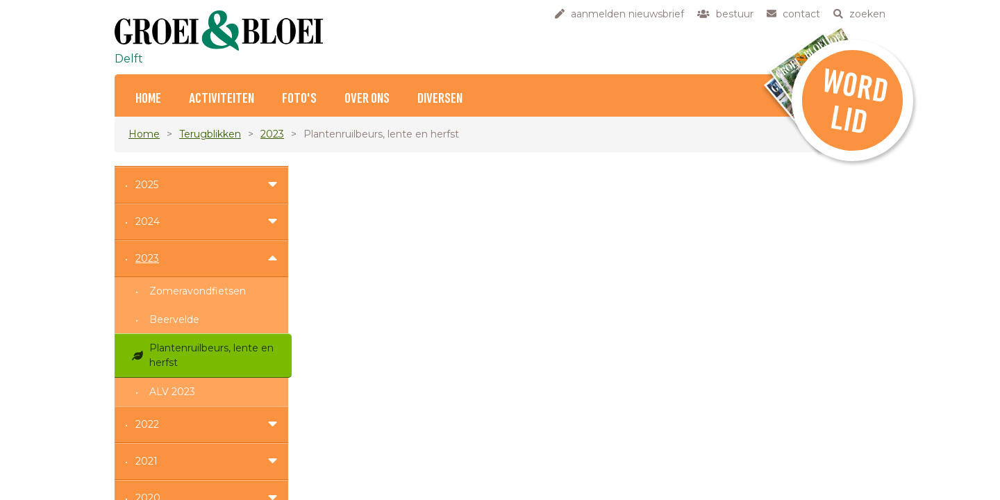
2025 (146, 184)
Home (148, 99)
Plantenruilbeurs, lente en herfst (211, 355)
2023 (272, 134)
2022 (147, 424)
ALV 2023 (172, 391)
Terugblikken (210, 134)
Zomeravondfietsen (197, 291)
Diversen (439, 99)
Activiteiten (221, 99)
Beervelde (174, 319)
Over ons (367, 99)
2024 (147, 221)
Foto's (299, 99)
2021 (146, 461)
